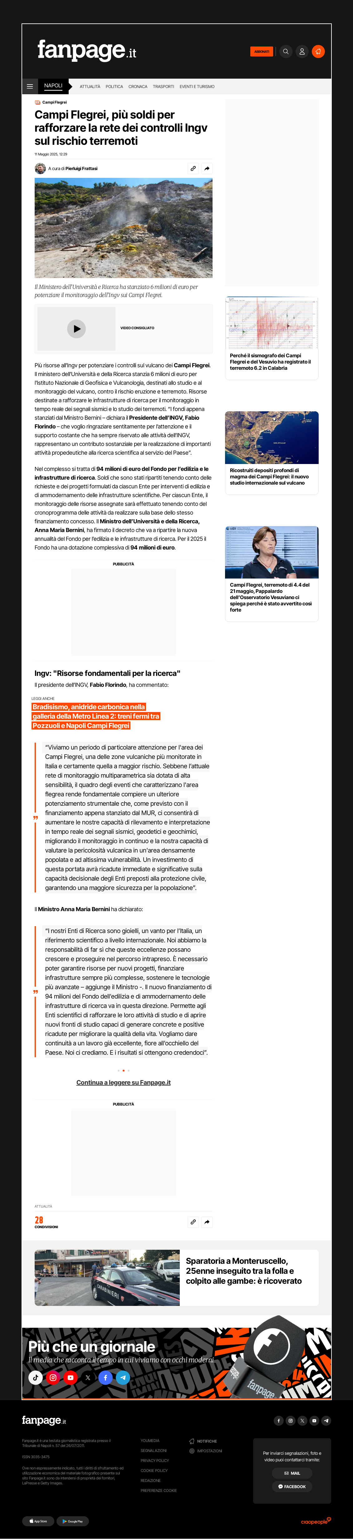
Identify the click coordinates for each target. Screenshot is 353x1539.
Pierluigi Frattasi (81, 168)
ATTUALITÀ (43, 1206)
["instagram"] (53, 1377)
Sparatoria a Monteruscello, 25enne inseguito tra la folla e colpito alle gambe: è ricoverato (244, 1271)
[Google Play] (72, 1521)
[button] (207, 168)
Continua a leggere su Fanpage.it (123, 1082)
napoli (53, 85)
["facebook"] (105, 1377)
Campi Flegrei (54, 102)
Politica (114, 86)
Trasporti (163, 86)
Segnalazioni (154, 1450)
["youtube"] (70, 1377)
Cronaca (138, 86)
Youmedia (150, 1440)
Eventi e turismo (197, 86)
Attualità (90, 86)
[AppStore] (38, 1521)
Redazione (151, 1480)
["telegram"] (123, 1377)
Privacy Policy (155, 1460)
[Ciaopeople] (316, 1523)
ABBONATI (261, 51)
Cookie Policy (154, 1470)
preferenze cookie (159, 1490)
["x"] (88, 1377)
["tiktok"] (35, 1377)
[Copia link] (193, 168)
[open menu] (30, 86)
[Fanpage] (44, 1421)
